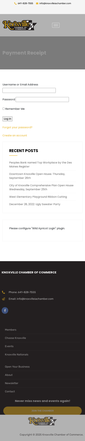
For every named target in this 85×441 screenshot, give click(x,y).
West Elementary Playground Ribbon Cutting (38, 197)
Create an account (14, 135)
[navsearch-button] (64, 24)
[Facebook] (5, 323)
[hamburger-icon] (56, 25)
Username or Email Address (20, 84)
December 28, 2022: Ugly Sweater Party (34, 204)
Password (8, 99)
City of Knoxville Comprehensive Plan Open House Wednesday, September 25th (41, 187)
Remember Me (13, 109)
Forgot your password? (17, 127)
